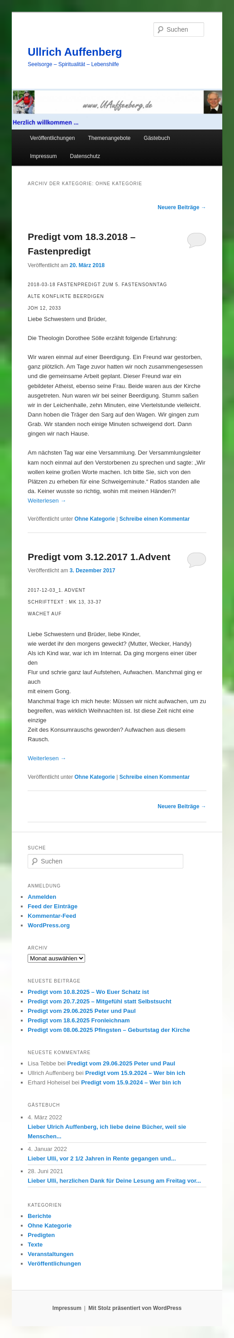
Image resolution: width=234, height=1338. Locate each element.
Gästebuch (157, 138)
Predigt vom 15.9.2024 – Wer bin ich (135, 1072)
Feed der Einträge (52, 906)
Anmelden (42, 896)
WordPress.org (49, 925)
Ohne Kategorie (95, 519)
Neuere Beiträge (182, 207)
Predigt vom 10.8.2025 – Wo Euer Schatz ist (88, 991)
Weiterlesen (47, 500)
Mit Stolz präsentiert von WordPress (134, 1308)
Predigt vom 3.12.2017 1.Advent (99, 557)
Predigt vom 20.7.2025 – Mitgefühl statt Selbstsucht (99, 1001)
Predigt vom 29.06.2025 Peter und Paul (81, 1010)
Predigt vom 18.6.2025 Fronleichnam (78, 1020)
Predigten (41, 1235)
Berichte (39, 1216)
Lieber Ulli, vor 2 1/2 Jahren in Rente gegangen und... (102, 1158)
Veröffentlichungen (52, 138)
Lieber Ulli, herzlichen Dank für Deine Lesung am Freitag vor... (114, 1180)
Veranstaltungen (50, 1254)
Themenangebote (109, 138)
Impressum (43, 156)
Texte (35, 1244)
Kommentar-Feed (52, 915)
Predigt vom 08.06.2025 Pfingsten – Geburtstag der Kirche (109, 1029)
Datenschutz (85, 156)
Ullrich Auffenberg (75, 52)
